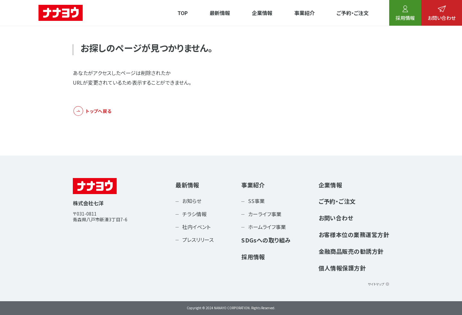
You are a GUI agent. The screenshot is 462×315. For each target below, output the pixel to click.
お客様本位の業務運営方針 (354, 234)
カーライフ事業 (264, 214)
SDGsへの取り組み (266, 240)
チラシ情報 (194, 214)
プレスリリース (198, 239)
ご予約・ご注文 (353, 13)
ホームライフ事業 (267, 227)
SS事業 (256, 201)
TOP (182, 13)
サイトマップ (376, 284)
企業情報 (262, 13)
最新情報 (220, 13)
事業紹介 (304, 13)
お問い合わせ (442, 13)
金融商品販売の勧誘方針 (351, 251)
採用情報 (405, 13)
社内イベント (196, 227)
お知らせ (191, 201)
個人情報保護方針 (342, 268)
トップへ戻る (98, 111)
